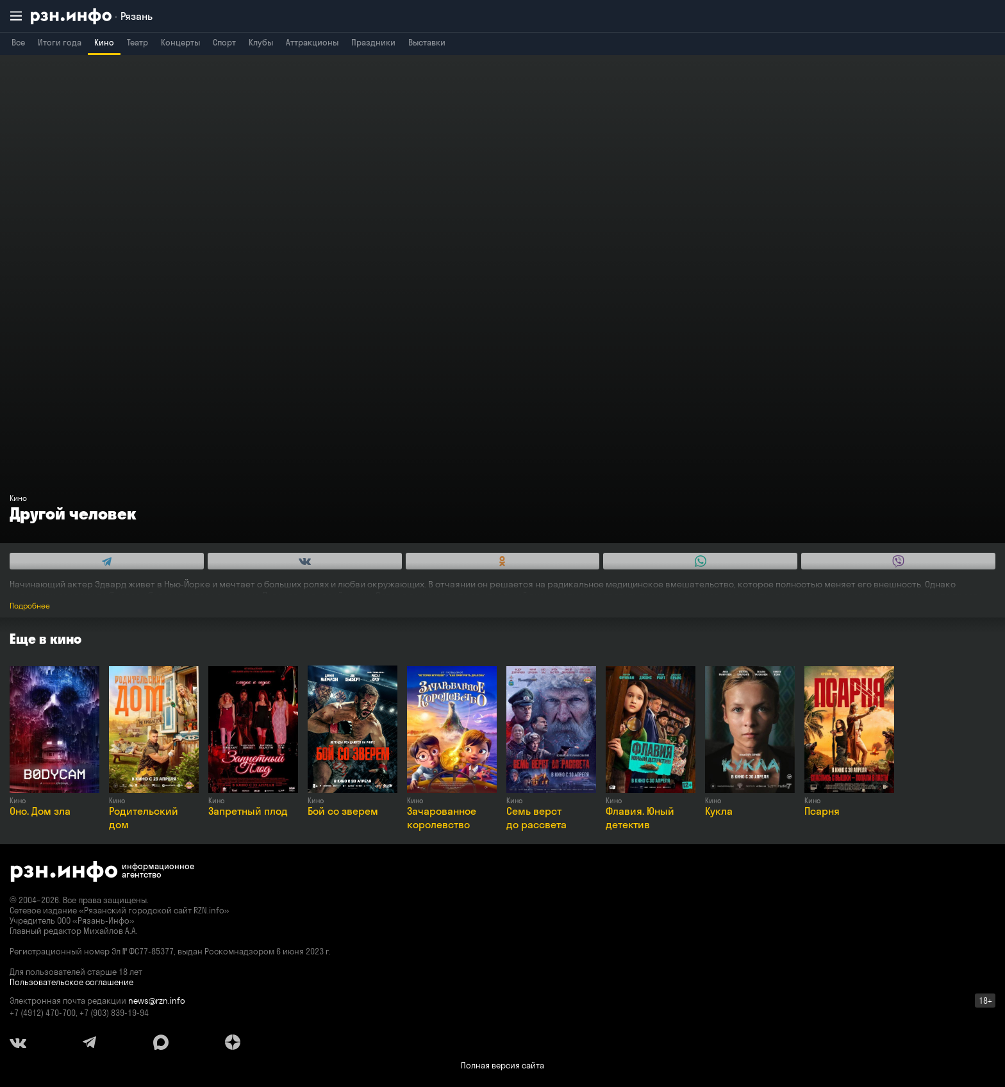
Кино (104, 42)
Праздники (373, 42)
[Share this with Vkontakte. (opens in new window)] (305, 561)
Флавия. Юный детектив (640, 818)
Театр (137, 42)
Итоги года (59, 42)
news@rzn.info (156, 1000)
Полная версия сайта (502, 1065)
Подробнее (30, 605)
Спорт (224, 42)
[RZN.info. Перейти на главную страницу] (92, 16)
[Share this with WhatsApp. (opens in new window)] (700, 561)
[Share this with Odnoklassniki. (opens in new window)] (503, 561)
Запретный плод (248, 811)
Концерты (180, 42)
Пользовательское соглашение (71, 982)
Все (18, 42)
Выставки (426, 42)
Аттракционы (312, 42)
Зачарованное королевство (441, 818)
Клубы (261, 42)
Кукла (719, 811)
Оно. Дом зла (40, 811)
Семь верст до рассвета (536, 818)
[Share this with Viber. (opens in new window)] (898, 561)
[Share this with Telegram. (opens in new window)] (107, 561)
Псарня (822, 811)
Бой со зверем (343, 811)
